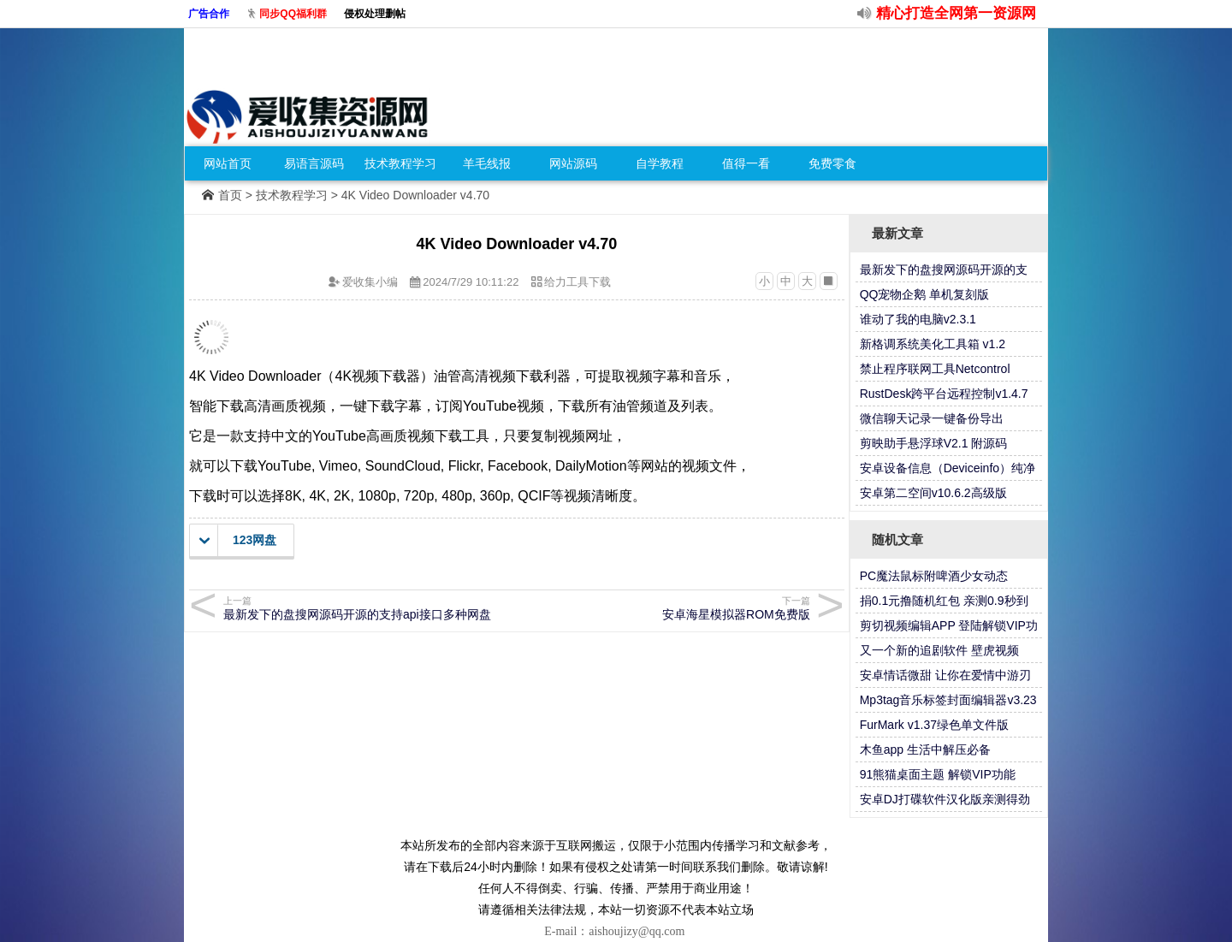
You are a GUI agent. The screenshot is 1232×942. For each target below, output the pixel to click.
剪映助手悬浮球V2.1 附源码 (934, 443)
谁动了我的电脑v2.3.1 (918, 319)
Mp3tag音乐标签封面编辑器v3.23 (948, 700)
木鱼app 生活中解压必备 (925, 749)
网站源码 (573, 163)
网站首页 (228, 163)
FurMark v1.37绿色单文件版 (934, 725)
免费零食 (832, 163)
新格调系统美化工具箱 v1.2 (932, 344)
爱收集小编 (370, 281)
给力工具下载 (577, 281)
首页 (230, 195)
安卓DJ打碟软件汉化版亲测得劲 (945, 799)
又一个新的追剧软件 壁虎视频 (939, 650)
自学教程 (660, 163)
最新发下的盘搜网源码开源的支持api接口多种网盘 (367, 608)
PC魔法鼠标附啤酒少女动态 (934, 576)
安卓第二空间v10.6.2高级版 (933, 493)
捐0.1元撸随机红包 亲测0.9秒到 (944, 600)
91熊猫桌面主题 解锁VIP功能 (938, 774)
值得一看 (746, 163)
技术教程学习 (400, 163)
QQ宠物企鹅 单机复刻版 (925, 294)
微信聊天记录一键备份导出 (932, 418)
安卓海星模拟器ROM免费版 (666, 608)
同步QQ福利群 (293, 14)
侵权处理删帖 (375, 14)
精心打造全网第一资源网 (956, 13)
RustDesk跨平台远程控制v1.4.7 (944, 393)
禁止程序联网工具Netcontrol (935, 369)
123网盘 (237, 540)
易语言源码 (314, 163)
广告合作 (208, 14)
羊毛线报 (487, 163)
